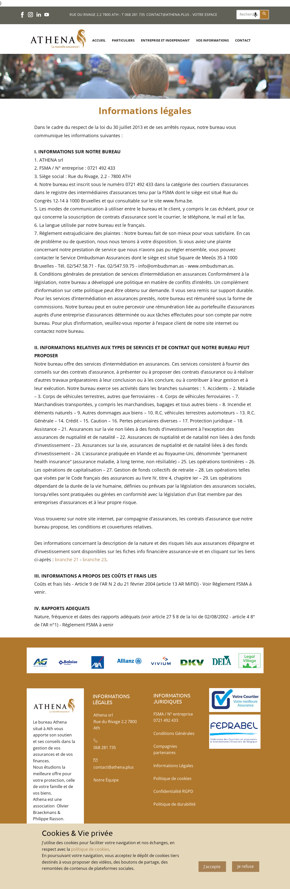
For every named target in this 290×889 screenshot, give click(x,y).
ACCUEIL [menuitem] (99, 40)
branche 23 (94, 559)
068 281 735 (135, 14)
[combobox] (248, 14)
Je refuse (245, 866)
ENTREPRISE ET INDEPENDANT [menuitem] (165, 40)
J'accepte (212, 866)
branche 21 (67, 559)
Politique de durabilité (174, 804)
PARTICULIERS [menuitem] (123, 40)
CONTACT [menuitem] (243, 40)
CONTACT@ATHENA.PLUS (167, 14)
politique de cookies (90, 849)
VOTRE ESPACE (204, 14)
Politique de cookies (172, 778)
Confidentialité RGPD (173, 791)
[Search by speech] (255, 15)
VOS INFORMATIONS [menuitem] (212, 40)
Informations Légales (173, 765)
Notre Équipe (106, 780)
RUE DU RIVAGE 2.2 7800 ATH (94, 14)
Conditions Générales (174, 733)
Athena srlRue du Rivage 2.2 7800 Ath (115, 721)
